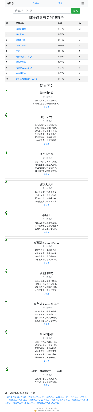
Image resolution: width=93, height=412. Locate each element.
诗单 (60, 3)
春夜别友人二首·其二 (25, 57)
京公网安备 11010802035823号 (46, 411)
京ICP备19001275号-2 (49, 408)
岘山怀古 (20, 34)
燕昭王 (19, 51)
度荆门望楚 (21, 62)
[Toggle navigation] (83, 3)
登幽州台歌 (21, 29)
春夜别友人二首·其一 (25, 68)
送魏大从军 (21, 45)
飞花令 (36, 3)
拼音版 (46, 107)
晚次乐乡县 (21, 40)
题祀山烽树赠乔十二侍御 (27, 79)
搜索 (75, 10)
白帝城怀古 (21, 73)
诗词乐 (10, 3)
